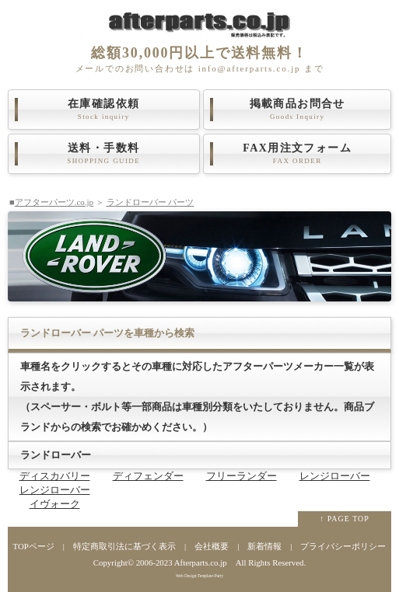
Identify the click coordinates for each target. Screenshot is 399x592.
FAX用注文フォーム (297, 153)
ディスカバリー (54, 476)
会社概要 (211, 546)
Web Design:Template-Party (199, 575)
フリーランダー (241, 476)
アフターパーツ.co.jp (54, 202)
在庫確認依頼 (104, 109)
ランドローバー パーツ (150, 202)
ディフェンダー (148, 476)
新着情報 (264, 546)
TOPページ (33, 546)
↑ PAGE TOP (344, 518)
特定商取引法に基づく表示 (124, 546)
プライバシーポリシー (343, 546)
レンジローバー (334, 476)
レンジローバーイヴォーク (54, 497)
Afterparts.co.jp (200, 562)
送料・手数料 (104, 153)
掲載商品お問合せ (297, 109)
